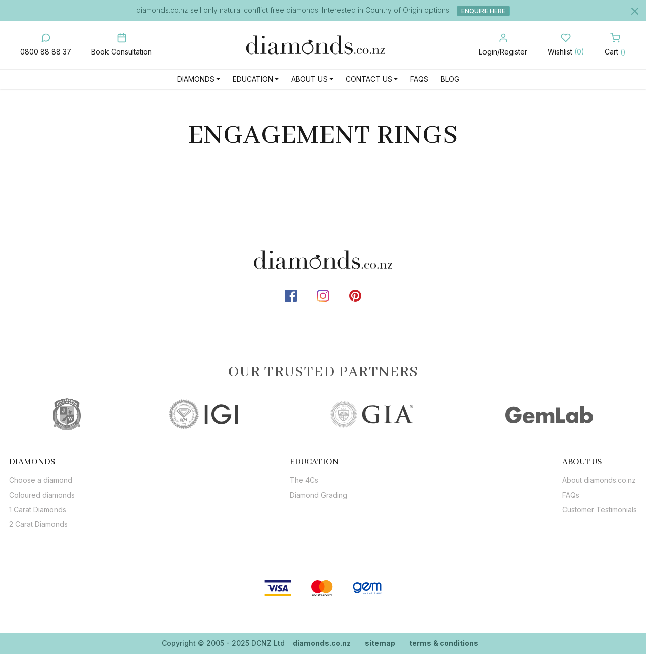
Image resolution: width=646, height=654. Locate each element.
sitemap (380, 643)
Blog (450, 79)
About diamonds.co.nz (599, 480)
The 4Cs (304, 480)
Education (253, 79)
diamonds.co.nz (322, 643)
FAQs (419, 79)
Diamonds (195, 79)
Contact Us (369, 79)
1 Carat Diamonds (37, 509)
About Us (309, 79)
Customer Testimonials (599, 509)
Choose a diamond (40, 480)
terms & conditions (443, 643)
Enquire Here (483, 11)
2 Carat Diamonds (38, 524)
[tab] (42, 462)
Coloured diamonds (42, 494)
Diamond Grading (318, 494)
